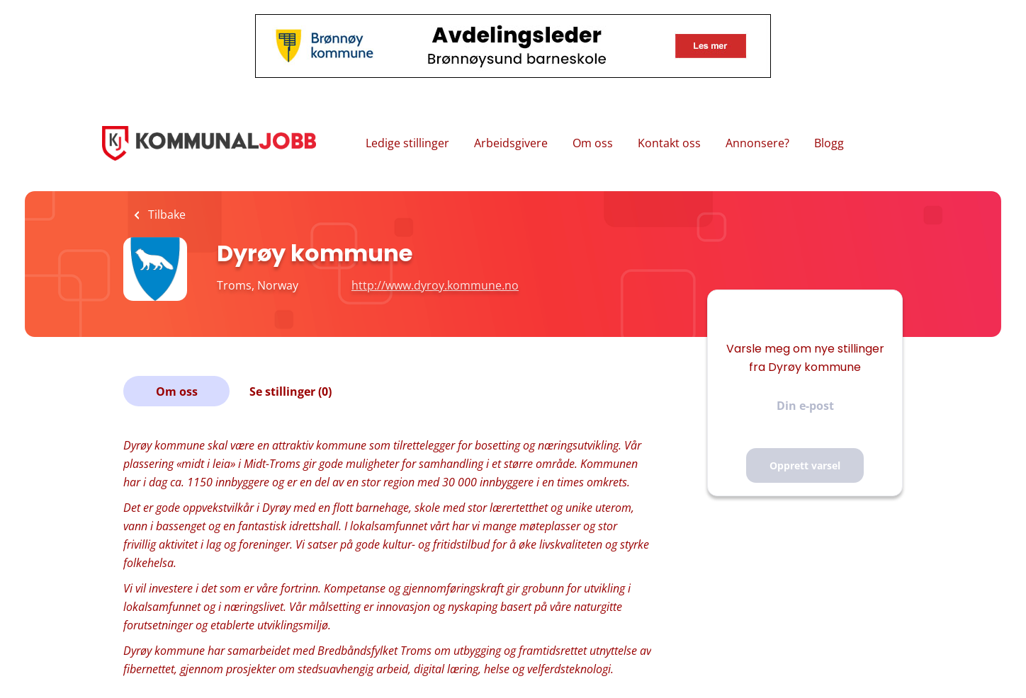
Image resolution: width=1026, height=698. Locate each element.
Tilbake (165, 214)
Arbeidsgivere (511, 143)
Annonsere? (757, 143)
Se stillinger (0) (290, 391)
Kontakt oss (669, 143)
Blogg (829, 143)
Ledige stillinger (407, 143)
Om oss (593, 143)
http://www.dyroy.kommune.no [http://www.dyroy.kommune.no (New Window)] (435, 285)
